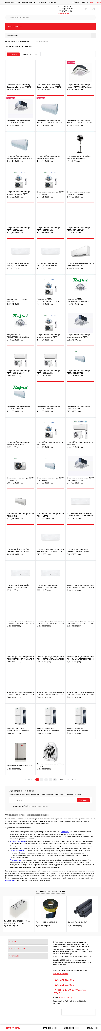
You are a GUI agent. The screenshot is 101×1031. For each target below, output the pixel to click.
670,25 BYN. (80, 412)
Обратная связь (11, 1028)
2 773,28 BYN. (80, 376)
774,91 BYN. (50, 591)
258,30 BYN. (20, 591)
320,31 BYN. (50, 555)
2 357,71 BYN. (20, 519)
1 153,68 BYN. (50, 162)
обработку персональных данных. (35, 806)
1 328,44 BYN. (20, 126)
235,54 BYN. (20, 269)
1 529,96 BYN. (20, 412)
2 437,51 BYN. (50, 198)
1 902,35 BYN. (50, 412)
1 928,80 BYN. (80, 90)
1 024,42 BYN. (20, 555)
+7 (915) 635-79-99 (65, 11)
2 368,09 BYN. (80, 484)
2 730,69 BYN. (50, 484)
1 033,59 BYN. (80, 198)
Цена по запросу (20, 376)
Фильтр (13, 54)
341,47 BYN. (80, 555)
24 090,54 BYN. (50, 519)
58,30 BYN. (20, 90)
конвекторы (65, 832)
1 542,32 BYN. (20, 198)
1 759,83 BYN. (50, 233)
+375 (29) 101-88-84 (65, 9)
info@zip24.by (65, 997)
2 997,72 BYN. (20, 484)
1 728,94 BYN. (50, 341)
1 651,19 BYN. (20, 162)
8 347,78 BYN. (80, 305)
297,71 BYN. (20, 448)
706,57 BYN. (50, 269)
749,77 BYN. (50, 376)
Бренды (52, 2)
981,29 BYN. (80, 341)
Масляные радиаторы (18, 841)
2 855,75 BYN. (50, 448)
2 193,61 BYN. (50, 126)
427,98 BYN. (80, 233)
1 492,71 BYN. (20, 305)
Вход (91, 2)
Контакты (42, 2)
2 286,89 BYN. (80, 126)
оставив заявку (10, 880)
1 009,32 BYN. (80, 269)
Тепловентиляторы (17, 850)
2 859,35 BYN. (80, 448)
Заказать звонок (63, 13)
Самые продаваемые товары (50, 891)
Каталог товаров (50, 26)
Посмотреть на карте (60, 974)
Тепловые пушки (16, 860)
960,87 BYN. (80, 519)
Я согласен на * (30, 806)
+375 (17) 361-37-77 (65, 6)
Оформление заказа (26, 2)
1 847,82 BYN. (20, 233)
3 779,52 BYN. (20, 341)
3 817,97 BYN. (50, 305)
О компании (10, 2)
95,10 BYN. (80, 162)
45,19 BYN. (50, 90)
